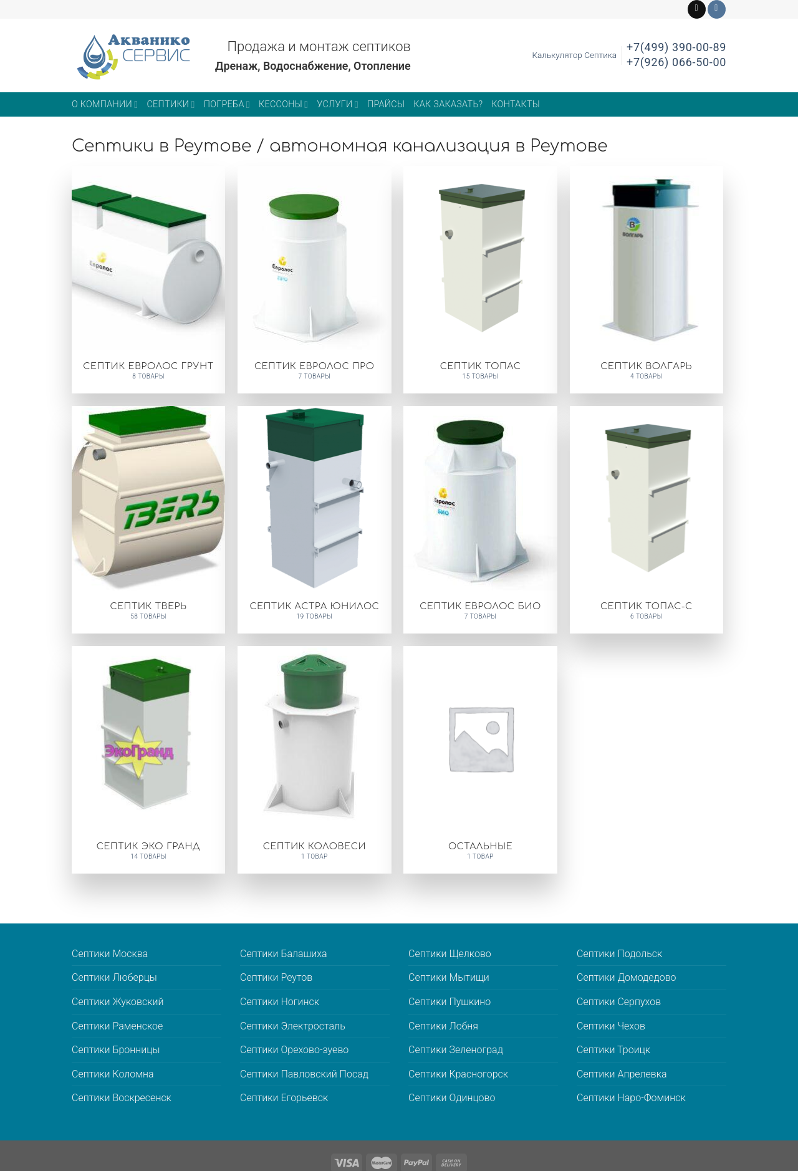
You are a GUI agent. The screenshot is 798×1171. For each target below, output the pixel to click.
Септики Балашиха (283, 954)
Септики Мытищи (448, 977)
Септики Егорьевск (284, 1098)
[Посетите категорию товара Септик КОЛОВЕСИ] (315, 760)
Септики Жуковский (117, 1002)
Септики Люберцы (114, 977)
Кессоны (283, 104)
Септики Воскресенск (121, 1098)
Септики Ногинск (279, 1002)
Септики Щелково (449, 954)
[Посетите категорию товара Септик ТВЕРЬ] (149, 520)
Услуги (337, 104)
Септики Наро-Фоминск (631, 1098)
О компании (105, 104)
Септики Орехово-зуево (294, 1050)
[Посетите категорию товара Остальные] (480, 760)
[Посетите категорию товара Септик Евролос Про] (315, 279)
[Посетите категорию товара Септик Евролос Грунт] (149, 279)
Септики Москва (110, 954)
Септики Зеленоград (455, 1050)
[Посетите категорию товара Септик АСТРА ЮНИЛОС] (315, 520)
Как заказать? (448, 104)
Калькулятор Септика (574, 55)
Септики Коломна (113, 1074)
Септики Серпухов (619, 1002)
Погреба (227, 104)
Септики (171, 104)
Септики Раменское (117, 1026)
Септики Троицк (613, 1050)
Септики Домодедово (626, 977)
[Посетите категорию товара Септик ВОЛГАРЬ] (647, 279)
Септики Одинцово (451, 1098)
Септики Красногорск (458, 1074)
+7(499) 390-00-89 (676, 47)
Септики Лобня (443, 1026)
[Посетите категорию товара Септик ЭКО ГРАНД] (149, 760)
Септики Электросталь (292, 1026)
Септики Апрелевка (622, 1074)
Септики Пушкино (449, 1002)
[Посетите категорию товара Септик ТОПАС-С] (647, 520)
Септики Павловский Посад (304, 1074)
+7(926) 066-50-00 (676, 62)
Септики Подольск (619, 954)
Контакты (515, 104)
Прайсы (386, 104)
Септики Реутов (276, 977)
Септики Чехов (611, 1026)
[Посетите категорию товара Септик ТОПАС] (480, 279)
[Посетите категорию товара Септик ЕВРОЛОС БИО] (480, 520)
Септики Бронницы (116, 1050)
